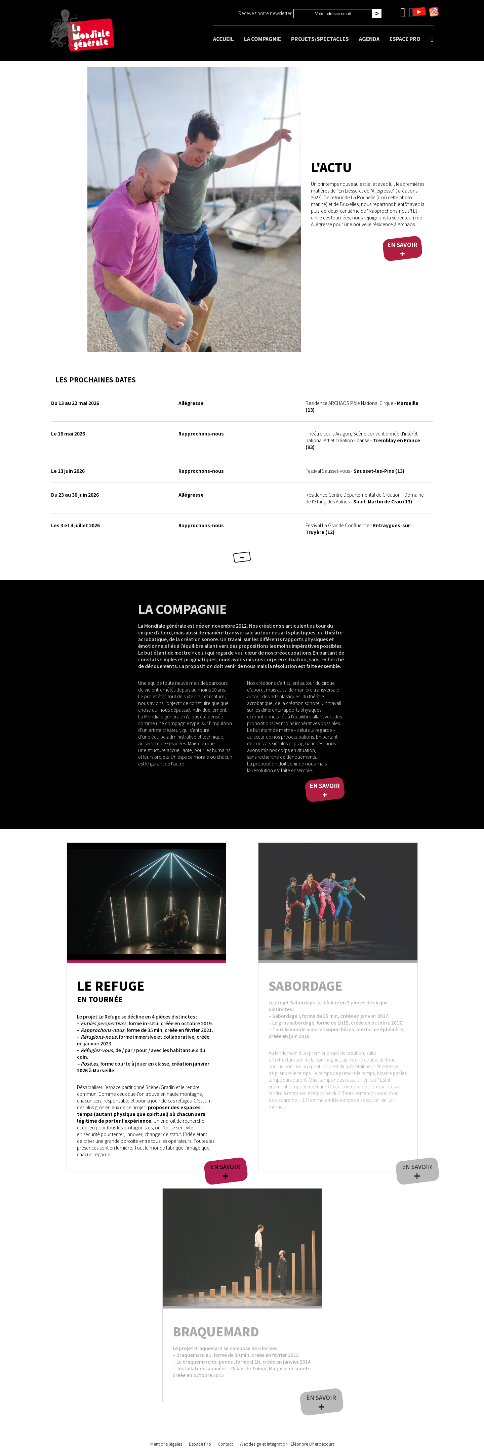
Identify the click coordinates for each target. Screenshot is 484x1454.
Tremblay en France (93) (363, 440)
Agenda (369, 39)
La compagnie (262, 39)
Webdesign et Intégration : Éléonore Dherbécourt (287, 1444)
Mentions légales (166, 1444)
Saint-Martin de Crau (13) (365, 498)
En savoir (402, 249)
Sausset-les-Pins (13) (355, 470)
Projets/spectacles (320, 39)
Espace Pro (405, 39)
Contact (225, 1444)
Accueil (223, 39)
